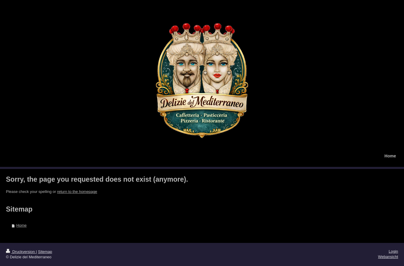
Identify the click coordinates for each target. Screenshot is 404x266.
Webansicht (388, 256)
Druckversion (21, 251)
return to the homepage (77, 191)
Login (393, 251)
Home (21, 225)
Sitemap (45, 251)
